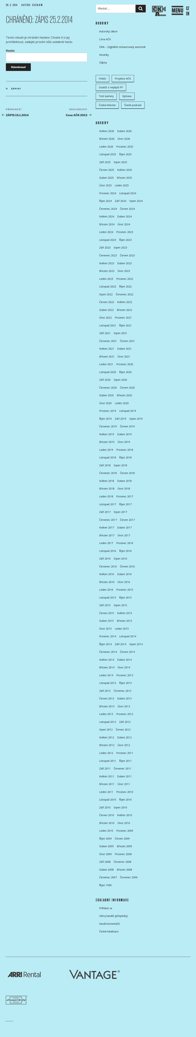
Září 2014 (120, 644)
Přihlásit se (105, 908)
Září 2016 (105, 558)
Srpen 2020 (120, 379)
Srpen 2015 (120, 605)
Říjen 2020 (125, 372)
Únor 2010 (124, 823)
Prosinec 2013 (124, 675)
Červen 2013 (106, 698)
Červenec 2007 (108, 877)
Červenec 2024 (108, 208)
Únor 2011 (124, 784)
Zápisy (16, 88)
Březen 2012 (106, 745)
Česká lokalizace (109, 931)
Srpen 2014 (136, 644)
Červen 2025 (106, 170)
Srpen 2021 (120, 333)
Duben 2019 (124, 434)
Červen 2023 (127, 255)
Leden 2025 (122, 185)
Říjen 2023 (125, 240)
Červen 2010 (106, 815)
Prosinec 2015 (124, 589)
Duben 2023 (124, 263)
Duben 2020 (106, 395)
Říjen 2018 (125, 457)
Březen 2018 (106, 488)
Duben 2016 (124, 574)
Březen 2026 (106, 138)
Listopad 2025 (107, 154)
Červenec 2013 (122, 690)
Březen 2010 (106, 823)
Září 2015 (105, 605)
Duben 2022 (106, 310)
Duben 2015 (106, 620)
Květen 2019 (106, 434)
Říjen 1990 (105, 885)
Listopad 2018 (107, 457)
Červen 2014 (127, 652)
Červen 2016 (127, 566)
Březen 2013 (106, 706)
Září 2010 (105, 807)
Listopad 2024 (127, 193)
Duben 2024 (124, 216)
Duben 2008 (106, 869)
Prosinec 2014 (107, 636)
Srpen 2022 (106, 294)
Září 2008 (105, 861)
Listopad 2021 (107, 325)
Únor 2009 (105, 854)
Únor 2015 (105, 628)
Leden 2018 (106, 496)
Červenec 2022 (124, 294)
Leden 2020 (122, 403)
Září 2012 (125, 722)
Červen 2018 (127, 473)
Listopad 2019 (127, 411)
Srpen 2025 (120, 162)
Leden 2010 (106, 830)
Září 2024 (120, 201)
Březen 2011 (106, 784)
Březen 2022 (124, 310)
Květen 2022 (124, 302)
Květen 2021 (106, 348)
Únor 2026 (124, 138)
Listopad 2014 (127, 636)
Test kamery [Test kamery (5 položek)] (106, 96)
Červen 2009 (122, 838)
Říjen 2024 (105, 201)
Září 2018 (105, 465)
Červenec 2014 (108, 652)
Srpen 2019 (136, 418)
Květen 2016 (106, 574)
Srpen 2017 (120, 512)
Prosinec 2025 (124, 146)
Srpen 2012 (106, 729)
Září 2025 (105, 162)
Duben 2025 (106, 177)
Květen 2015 (124, 613)
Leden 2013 (106, 714)
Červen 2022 (106, 302)
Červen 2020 (127, 387)
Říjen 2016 (125, 551)
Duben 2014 (124, 659)
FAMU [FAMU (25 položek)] (102, 78)
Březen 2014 (106, 667)
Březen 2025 (124, 177)
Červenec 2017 (108, 520)
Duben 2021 (124, 348)
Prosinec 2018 (124, 449)
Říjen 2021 (125, 325)
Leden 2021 (106, 364)
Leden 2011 (106, 792)
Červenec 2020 (108, 387)
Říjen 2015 (125, 597)
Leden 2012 (106, 753)
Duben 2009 (106, 846)
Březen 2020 (124, 395)
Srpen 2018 (120, 465)
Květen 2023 (106, 263)
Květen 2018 (106, 481)
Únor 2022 (105, 317)
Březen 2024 (106, 224)
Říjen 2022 (125, 286)
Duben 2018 (124, 481)
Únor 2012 (124, 745)
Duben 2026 (124, 131)
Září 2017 (105, 512)
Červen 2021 (127, 341)
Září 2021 (105, 333)
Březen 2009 (124, 846)
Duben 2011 (124, 776)
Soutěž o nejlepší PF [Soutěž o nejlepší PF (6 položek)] (111, 87)
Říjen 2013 (125, 683)
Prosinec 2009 (124, 830)
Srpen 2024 (136, 201)
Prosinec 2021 (123, 317)
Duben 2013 (124, 698)
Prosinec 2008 (123, 854)
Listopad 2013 (107, 683)
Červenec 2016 (108, 566)
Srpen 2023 (120, 247)
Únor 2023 (124, 271)
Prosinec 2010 (124, 792)
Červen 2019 (127, 426)
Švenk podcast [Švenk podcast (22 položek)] (133, 105)
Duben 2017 (124, 527)
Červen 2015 (106, 613)
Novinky (104, 55)
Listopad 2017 (107, 504)
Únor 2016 (124, 582)
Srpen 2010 (120, 807)
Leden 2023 (106, 279)
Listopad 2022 (107, 286)
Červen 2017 (127, 520)
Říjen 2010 (125, 799)
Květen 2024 (106, 216)
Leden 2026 (106, 146)
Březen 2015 (124, 620)
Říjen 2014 (105, 644)
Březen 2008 (124, 869)
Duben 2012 (124, 737)
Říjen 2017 (125, 504)
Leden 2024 (106, 232)
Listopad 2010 (107, 799)
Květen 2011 (106, 776)
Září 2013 (105, 690)
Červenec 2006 (129, 877)
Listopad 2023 (107, 240)
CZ (187, 8)
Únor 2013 (124, 706)
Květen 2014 (106, 659)
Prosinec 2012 (124, 714)
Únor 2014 (124, 667)
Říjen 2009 (105, 838)
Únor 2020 (105, 403)
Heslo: (46, 55)
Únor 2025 (105, 185)
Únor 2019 (124, 442)
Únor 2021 (124, 356)
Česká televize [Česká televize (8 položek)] (107, 105)
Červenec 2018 (108, 473)
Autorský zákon (108, 31)
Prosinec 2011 (124, 753)
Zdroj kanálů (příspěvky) (113, 916)
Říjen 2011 (125, 761)
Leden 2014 (106, 675)
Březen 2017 (106, 535)
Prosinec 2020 (124, 364)
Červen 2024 (127, 208)
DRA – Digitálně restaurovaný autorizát (122, 47)
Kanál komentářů (109, 923)
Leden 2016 (106, 589)
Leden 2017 (106, 543)
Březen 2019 (106, 442)
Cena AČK (105, 39)
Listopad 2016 (107, 551)
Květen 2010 (124, 815)
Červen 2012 (123, 729)
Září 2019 (120, 418)
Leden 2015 (122, 628)
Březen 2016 (106, 582)
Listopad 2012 (107, 722)
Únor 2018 (124, 488)
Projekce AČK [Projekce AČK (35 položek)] (123, 78)
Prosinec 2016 (124, 543)
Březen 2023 (106, 271)
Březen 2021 (106, 356)
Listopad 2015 (107, 597)
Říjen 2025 (125, 154)
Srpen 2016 (120, 558)
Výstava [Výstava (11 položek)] (126, 96)
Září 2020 (105, 379)
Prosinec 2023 (124, 232)
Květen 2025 (124, 170)
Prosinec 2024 (107, 193)
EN (187, 13)
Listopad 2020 (107, 372)
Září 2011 (105, 768)
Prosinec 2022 (124, 279)
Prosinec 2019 (107, 411)
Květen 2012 (106, 737)
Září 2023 (105, 247)
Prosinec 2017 (124, 496)
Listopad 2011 (107, 761)
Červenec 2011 (122, 768)
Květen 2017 (106, 527)
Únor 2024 (124, 224)
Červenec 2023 (108, 255)
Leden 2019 (106, 449)
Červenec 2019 (108, 426)
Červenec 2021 (108, 341)
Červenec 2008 (122, 861)
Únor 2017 (124, 535)
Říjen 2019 (105, 418)
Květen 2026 (106, 131)
